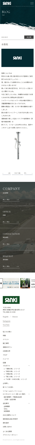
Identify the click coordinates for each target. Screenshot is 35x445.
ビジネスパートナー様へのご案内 (14, 394)
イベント (6, 339)
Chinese (15, 316)
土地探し (6, 383)
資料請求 (6, 423)
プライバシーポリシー (10, 435)
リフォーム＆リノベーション (12, 391)
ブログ (5, 355)
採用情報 (7, 411)
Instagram (6, 321)
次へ (25, 173)
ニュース (6, 359)
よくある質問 (7, 431)
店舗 (4, 363)
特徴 (4, 335)
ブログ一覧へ (17, 173)
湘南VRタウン (7, 347)
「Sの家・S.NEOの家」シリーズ (15, 379)
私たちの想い (7, 332)
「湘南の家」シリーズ (12, 369)
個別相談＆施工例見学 (10, 419)
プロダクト (6, 366)
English (5, 316)
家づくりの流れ (8, 387)
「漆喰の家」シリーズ (12, 374)
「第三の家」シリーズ (12, 377)
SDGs (5, 409)
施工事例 (6, 343)
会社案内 (6, 403)
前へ (10, 173)
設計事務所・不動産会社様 (13, 397)
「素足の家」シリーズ (12, 371)
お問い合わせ (7, 427)
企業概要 (7, 406)
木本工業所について (9, 415)
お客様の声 (6, 351)
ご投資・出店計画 (10, 399)
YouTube (6, 325)
